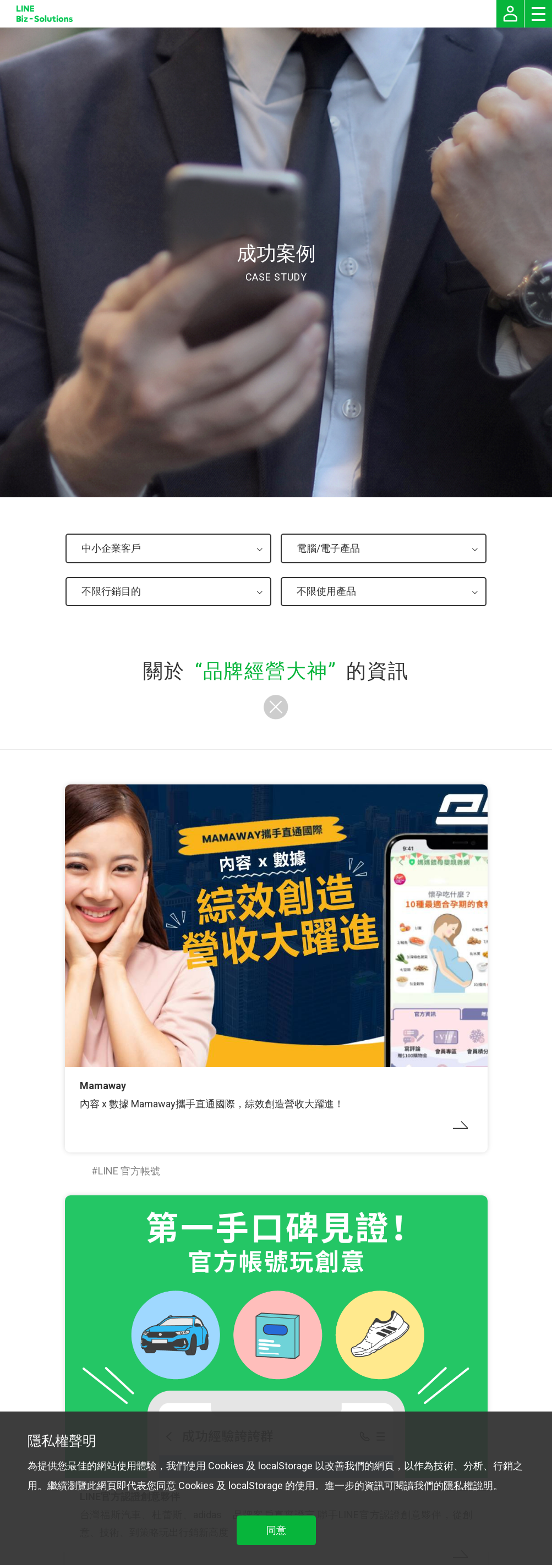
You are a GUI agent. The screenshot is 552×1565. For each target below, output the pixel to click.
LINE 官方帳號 (129, 1171)
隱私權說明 (468, 1485)
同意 (276, 1530)
